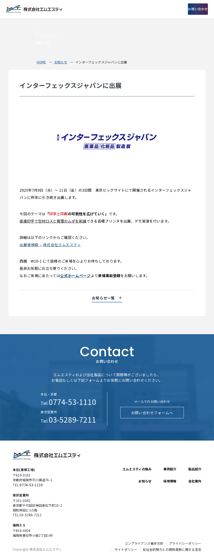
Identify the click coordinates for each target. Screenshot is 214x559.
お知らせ (144, 481)
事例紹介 (139, 9)
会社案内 (155, 9)
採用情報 (171, 9)
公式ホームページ (75, 275)
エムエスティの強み (100, 9)
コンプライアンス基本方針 (144, 543)
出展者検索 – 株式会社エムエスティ (49, 244)
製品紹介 (123, 9)
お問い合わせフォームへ (152, 412)
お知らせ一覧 (103, 298)
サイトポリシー (126, 549)
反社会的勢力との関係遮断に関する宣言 (172, 549)
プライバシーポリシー (185, 543)
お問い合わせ (195, 9)
